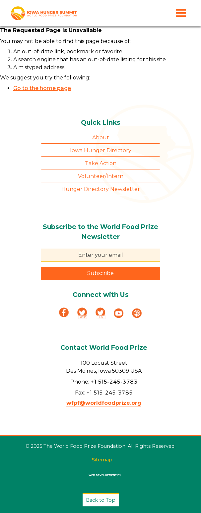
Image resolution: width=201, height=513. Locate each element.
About (100, 137)
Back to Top (100, 500)
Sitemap (102, 460)
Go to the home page (42, 88)
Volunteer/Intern (100, 176)
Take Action (100, 163)
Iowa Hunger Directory (100, 150)
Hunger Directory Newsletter (100, 189)
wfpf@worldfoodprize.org (103, 403)
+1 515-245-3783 (114, 382)
